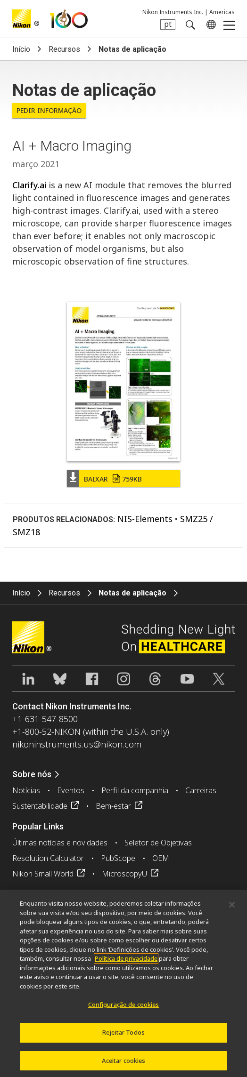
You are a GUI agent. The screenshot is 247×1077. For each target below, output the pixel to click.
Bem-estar (113, 806)
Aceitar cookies (124, 1063)
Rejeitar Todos (123, 1035)
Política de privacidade (126, 961)
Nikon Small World (43, 873)
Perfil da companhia (134, 790)
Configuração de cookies (123, 1008)
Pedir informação (49, 110)
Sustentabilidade (39, 806)
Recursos (64, 49)
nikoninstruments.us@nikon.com (76, 744)
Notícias (26, 790)
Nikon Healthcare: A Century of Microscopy (69, 18)
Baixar (113, 478)
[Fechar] (232, 907)
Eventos (70, 790)
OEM (160, 858)
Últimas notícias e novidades (59, 842)
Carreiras (200, 790)
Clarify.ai (29, 185)
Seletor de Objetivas (158, 842)
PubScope (118, 858)
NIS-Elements (145, 518)
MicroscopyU (124, 873)
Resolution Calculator (48, 858)
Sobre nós (31, 774)
